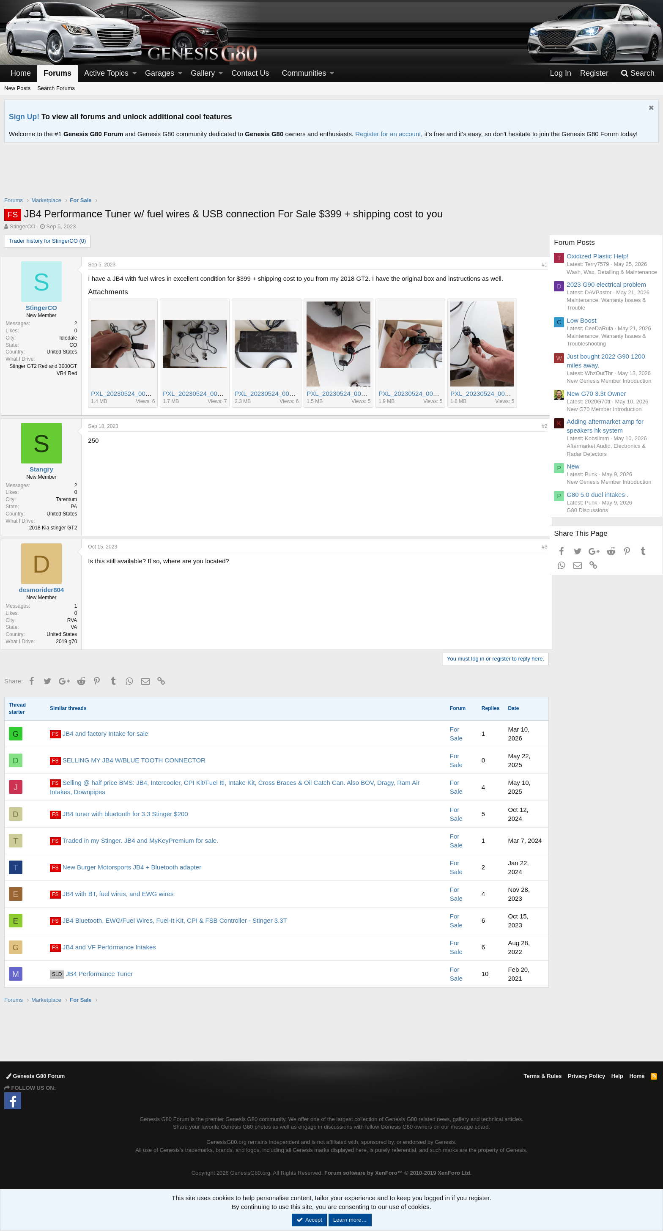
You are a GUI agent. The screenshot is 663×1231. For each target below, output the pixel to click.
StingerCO (23, 226)
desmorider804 (44, 589)
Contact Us (250, 73)
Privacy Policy (586, 1076)
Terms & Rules (542, 1076)
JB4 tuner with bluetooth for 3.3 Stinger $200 (119, 814)
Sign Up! (24, 116)
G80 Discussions (591, 549)
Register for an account (388, 133)
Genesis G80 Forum (35, 1076)
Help (617, 1076)
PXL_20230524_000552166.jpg (354, 393)
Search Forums (56, 88)
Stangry (45, 469)
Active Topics (106, 73)
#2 (541, 426)
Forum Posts (578, 243)
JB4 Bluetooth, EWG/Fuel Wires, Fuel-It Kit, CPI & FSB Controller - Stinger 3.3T (168, 921)
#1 (541, 265)
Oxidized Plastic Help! (601, 256)
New (576, 497)
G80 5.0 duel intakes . (601, 533)
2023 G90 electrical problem (610, 292)
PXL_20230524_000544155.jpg (498, 393)
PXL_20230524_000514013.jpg (139, 393)
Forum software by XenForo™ (397, 1173)
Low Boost (585, 328)
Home (21, 73)
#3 (541, 547)
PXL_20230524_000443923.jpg (282, 393)
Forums (57, 73)
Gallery (203, 73)
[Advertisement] (331, 175)
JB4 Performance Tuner (91, 974)
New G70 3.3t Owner (600, 424)
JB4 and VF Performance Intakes (103, 947)
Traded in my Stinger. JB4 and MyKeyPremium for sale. (134, 841)
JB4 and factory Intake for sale (99, 734)
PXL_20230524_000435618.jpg (210, 393)
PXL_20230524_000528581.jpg (426, 393)
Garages (159, 73)
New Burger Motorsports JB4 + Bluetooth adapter (125, 868)
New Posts (17, 88)
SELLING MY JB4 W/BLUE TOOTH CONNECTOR (127, 761)
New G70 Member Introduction (607, 439)
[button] (134, 73)
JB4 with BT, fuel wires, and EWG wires (111, 894)
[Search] (637, 73)
